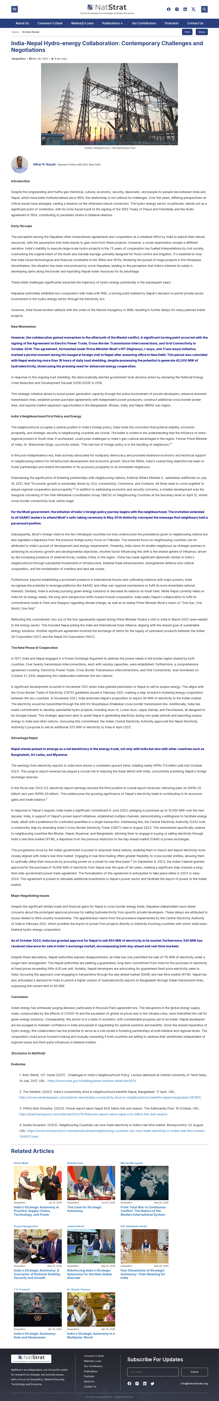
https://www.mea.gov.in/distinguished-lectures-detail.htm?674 (92, 1081)
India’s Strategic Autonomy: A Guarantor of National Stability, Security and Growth (37, 1274)
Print (187, 31)
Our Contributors (144, 23)
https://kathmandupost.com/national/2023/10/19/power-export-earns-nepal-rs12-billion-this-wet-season (93, 1114)
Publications (91, 1371)
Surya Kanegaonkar (26, 1226)
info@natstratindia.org (194, 1383)
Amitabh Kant (75, 1163)
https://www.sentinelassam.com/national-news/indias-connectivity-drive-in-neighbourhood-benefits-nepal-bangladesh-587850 (110, 1097)
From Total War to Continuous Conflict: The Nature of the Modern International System (143, 1210)
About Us (22, 23)
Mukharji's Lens (82, 23)
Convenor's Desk (50, 23)
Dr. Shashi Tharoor (78, 1289)
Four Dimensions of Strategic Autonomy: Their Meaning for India (143, 1274)
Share (201, 31)
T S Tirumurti (22, 1289)
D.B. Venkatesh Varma (134, 1226)
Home (15, 32)
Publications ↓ (112, 23)
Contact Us (195, 23)
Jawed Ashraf (75, 1226)
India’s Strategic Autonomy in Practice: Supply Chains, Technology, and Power (36, 1210)
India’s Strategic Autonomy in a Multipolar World (91, 1335)
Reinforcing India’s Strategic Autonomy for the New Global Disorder (89, 1274)
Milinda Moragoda (132, 1163)
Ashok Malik (21, 1163)
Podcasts (172, 23)
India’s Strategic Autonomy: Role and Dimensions (35, 1335)
